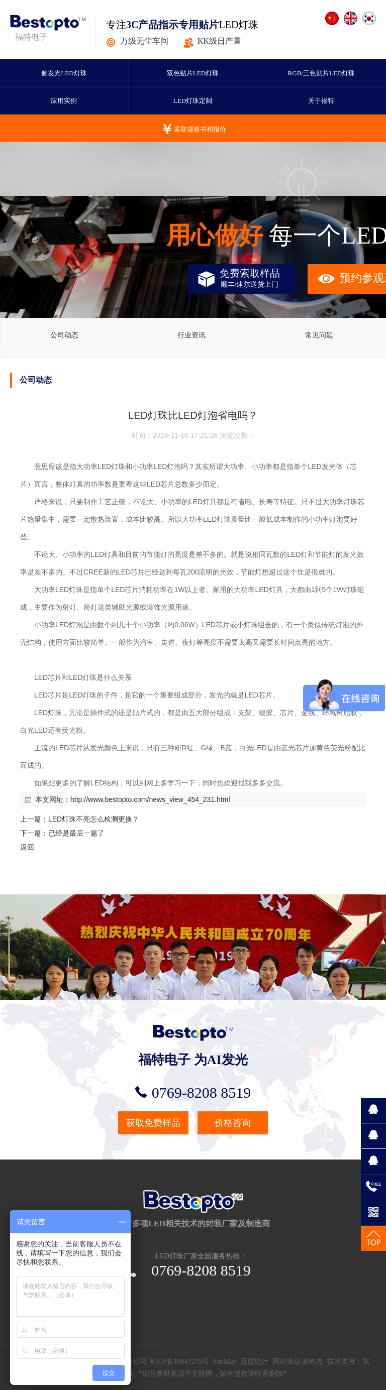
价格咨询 (233, 1123)
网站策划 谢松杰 (298, 1361)
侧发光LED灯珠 (63, 73)
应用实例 (64, 100)
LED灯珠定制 (192, 100)
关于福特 (321, 100)
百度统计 (254, 1361)
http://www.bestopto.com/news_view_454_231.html (150, 799)
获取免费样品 (153, 1123)
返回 (27, 847)
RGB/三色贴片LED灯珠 (321, 73)
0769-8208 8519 (193, 1092)
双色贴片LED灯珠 (193, 73)
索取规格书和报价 (200, 129)
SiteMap (224, 1361)
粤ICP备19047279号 (179, 1361)
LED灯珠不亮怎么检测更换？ (93, 819)
